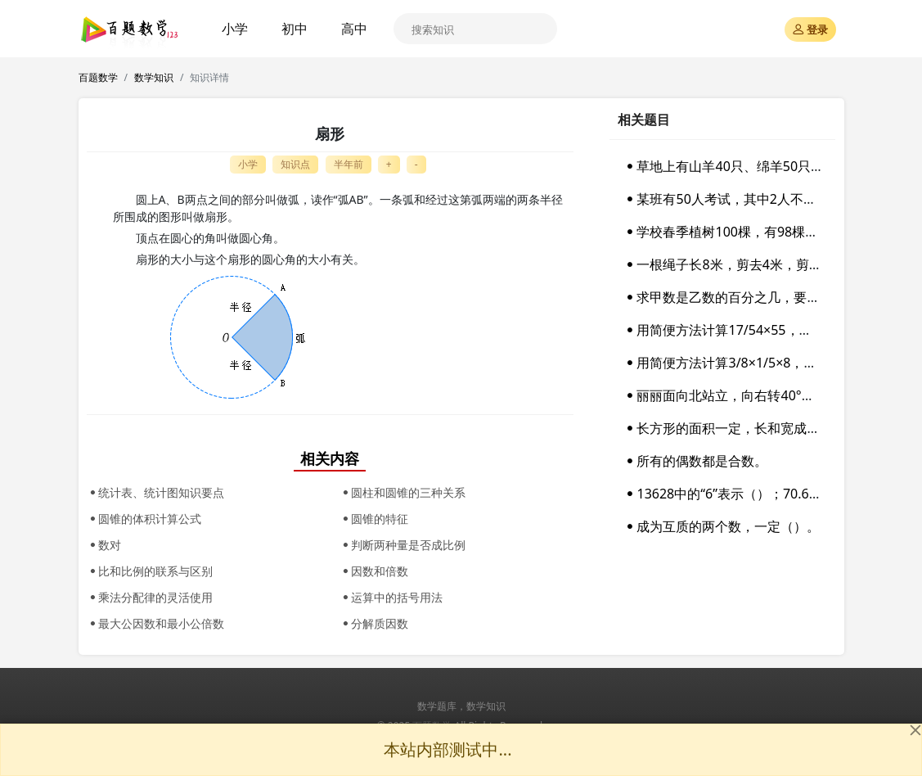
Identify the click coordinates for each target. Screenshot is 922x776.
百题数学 (98, 77)
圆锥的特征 (374, 518)
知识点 (295, 164)
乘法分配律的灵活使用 (150, 597)
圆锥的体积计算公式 (144, 518)
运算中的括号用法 (391, 597)
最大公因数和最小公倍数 (155, 623)
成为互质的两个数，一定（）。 (721, 526)
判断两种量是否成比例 (402, 545)
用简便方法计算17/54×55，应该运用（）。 (756, 330)
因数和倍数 (374, 571)
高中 (354, 29)
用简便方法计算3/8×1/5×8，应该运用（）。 (759, 363)
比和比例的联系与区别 (150, 571)
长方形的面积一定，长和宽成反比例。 (741, 428)
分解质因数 (374, 623)
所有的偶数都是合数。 (695, 461)
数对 (104, 545)
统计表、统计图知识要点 (155, 492)
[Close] (915, 730)
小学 (235, 29)
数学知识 (153, 77)
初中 (294, 29)
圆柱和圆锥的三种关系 (402, 492)
